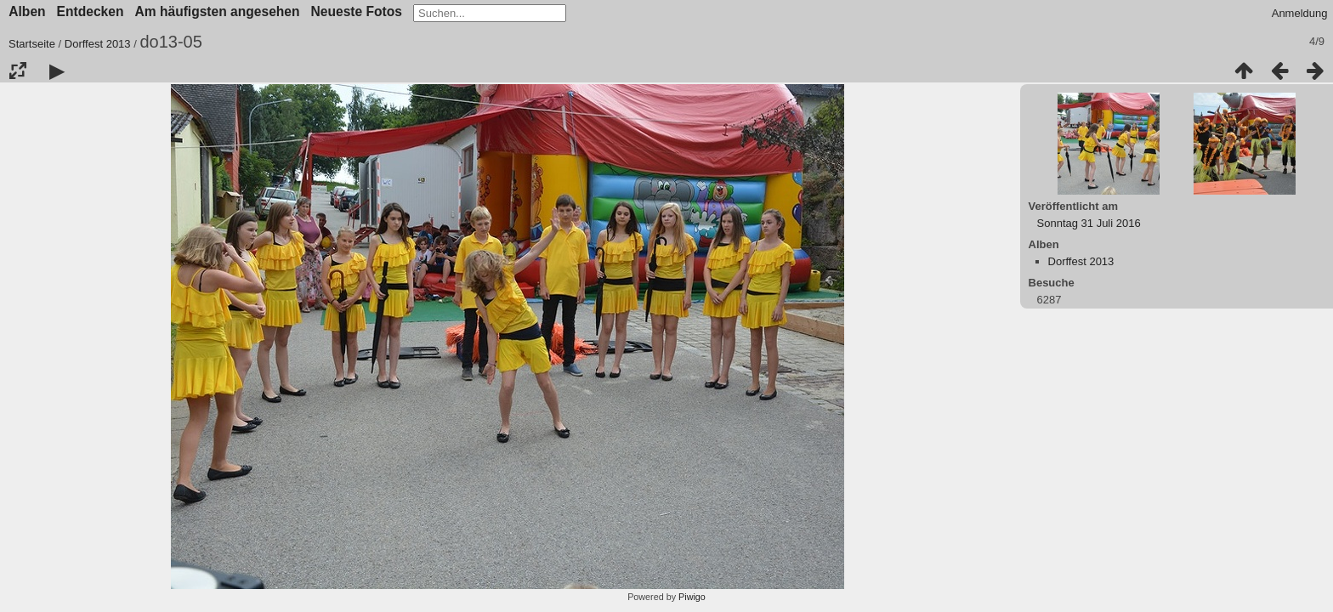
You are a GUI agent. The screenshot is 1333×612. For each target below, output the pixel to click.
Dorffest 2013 (98, 43)
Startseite (32, 43)
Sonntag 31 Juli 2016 (1089, 223)
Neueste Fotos (356, 11)
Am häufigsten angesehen (216, 11)
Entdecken (90, 11)
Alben (27, 11)
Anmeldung (1300, 13)
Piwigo (692, 597)
